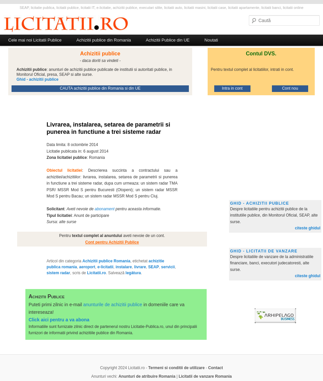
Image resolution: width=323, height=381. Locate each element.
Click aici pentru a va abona (59, 319)
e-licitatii (105, 267)
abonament (104, 209)
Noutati (211, 40)
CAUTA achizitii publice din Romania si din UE (100, 88)
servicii (168, 267)
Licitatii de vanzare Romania (205, 376)
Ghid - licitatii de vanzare (263, 251)
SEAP (153, 267)
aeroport (87, 267)
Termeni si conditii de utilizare (176, 368)
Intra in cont (232, 88)
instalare (124, 267)
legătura (133, 273)
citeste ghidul (307, 228)
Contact (215, 368)
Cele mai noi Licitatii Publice (35, 40)
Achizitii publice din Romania (103, 40)
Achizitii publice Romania (106, 261)
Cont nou (290, 88)
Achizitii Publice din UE (168, 40)
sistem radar (58, 273)
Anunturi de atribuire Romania (146, 376)
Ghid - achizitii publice (259, 203)
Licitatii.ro (96, 273)
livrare (140, 267)
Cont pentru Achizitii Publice (112, 242)
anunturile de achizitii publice (112, 304)
